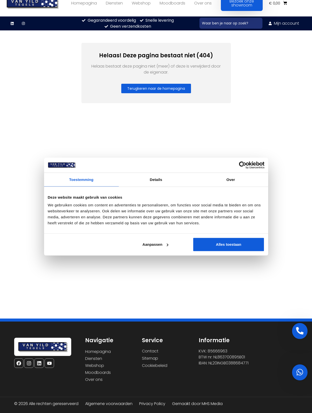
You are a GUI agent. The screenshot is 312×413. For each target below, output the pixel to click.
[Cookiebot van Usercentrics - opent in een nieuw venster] (242, 165)
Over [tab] (230, 179)
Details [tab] (156, 179)
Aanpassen (155, 244)
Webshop (94, 365)
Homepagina (98, 351)
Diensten (93, 358)
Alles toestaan (228, 244)
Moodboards (98, 372)
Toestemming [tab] (81, 179)
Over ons (94, 379)
